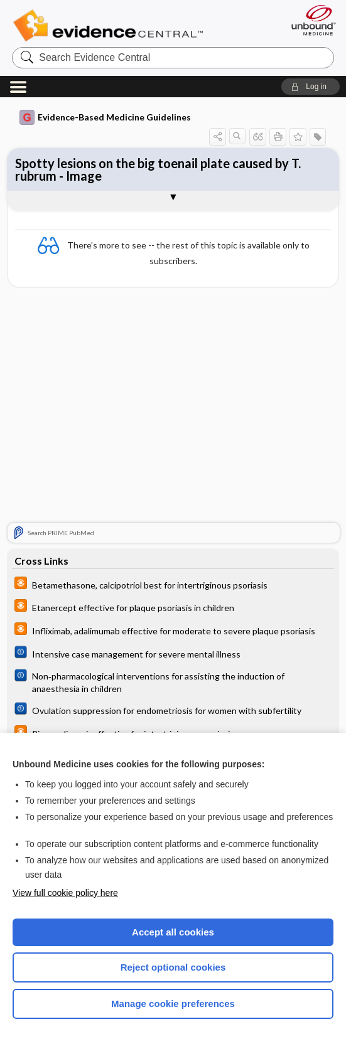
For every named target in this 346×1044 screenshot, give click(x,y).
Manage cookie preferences (173, 1003)
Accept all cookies (173, 932)
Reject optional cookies (173, 967)
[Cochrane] (173, 654)
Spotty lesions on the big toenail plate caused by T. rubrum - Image (158, 169)
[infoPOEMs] (173, 584)
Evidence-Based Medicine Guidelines (105, 117)
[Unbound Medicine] (309, 20)
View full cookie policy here (65, 893)
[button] (310, 86)
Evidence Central (111, 26)
